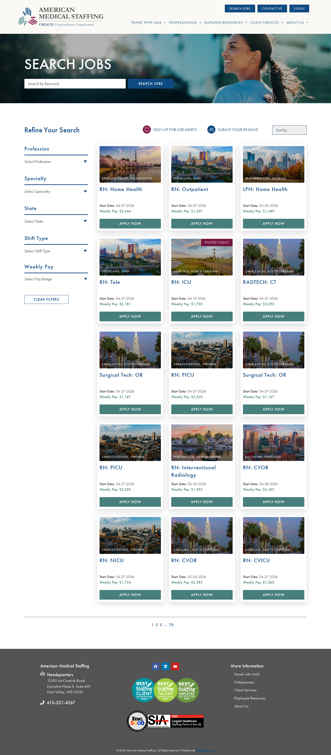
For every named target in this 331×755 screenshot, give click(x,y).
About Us (297, 22)
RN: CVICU (256, 560)
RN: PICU (182, 374)
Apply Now (130, 223)
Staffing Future (205, 750)
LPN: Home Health (265, 189)
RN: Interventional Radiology (193, 471)
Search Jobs (150, 83)
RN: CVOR (256, 467)
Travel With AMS (149, 22)
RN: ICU (181, 281)
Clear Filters (46, 299)
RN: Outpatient (189, 189)
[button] (56, 279)
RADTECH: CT (259, 281)
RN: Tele (110, 281)
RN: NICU (112, 560)
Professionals (185, 22)
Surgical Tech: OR (121, 374)
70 (171, 625)
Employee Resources (226, 22)
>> (304, 623)
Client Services (267, 22)
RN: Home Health (121, 189)
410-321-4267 (61, 703)
